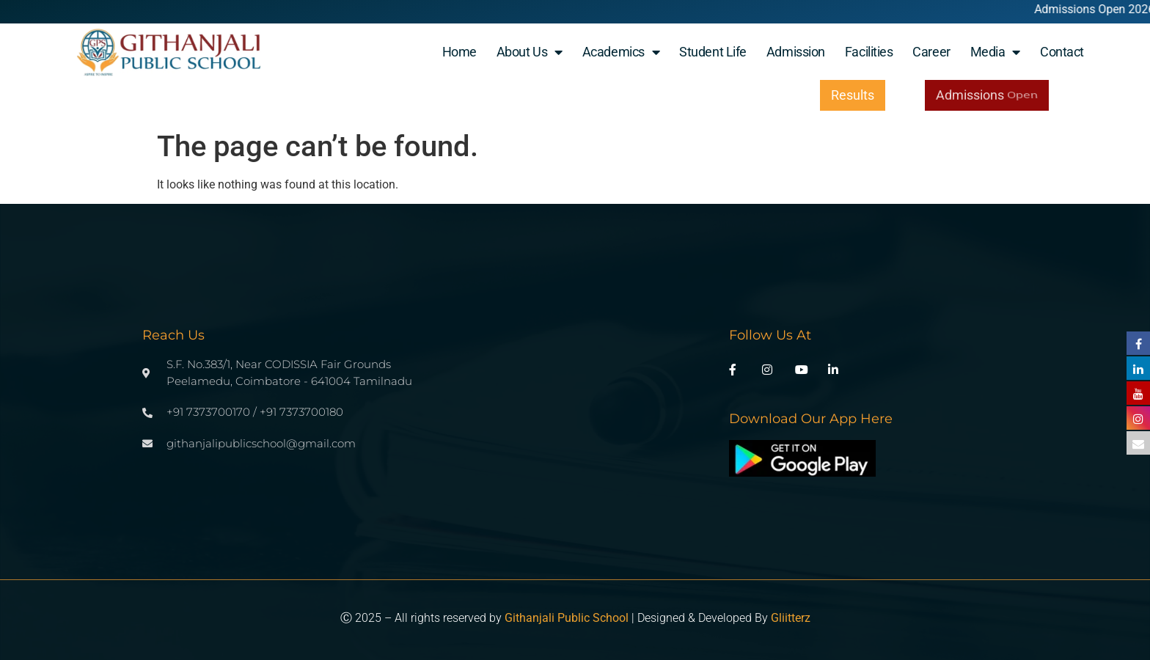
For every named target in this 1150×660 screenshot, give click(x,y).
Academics (621, 52)
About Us (530, 52)
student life (713, 51)
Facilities (869, 51)
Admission (795, 51)
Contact (1062, 51)
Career (931, 51)
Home (459, 51)
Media (995, 52)
